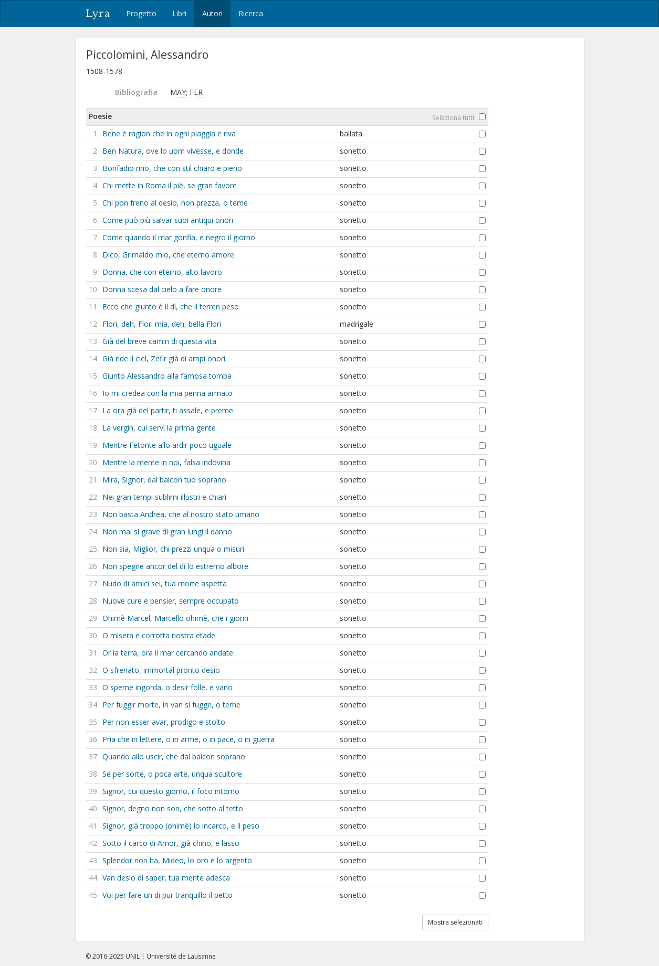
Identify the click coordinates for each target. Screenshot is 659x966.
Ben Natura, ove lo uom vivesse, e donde (173, 151)
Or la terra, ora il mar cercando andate (167, 653)
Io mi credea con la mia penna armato (167, 393)
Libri (179, 13)
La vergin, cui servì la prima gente (159, 428)
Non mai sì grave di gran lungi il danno (167, 531)
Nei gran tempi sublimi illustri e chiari (164, 497)
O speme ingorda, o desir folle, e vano (167, 687)
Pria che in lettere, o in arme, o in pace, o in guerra (188, 739)
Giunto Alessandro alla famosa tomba (167, 376)
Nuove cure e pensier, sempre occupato (170, 601)
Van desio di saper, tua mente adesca (166, 878)
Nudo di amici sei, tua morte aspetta (164, 583)
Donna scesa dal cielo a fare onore (162, 289)
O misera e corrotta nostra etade (158, 635)
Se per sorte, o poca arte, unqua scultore (172, 774)
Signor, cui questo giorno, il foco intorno (170, 791)
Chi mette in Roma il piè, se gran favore (169, 185)
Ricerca (250, 13)
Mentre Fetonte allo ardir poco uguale (167, 445)
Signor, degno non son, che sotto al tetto (172, 808)
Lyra (98, 13)
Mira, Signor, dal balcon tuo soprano (164, 480)
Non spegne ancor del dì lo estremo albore (175, 566)
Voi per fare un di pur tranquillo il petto (167, 895)
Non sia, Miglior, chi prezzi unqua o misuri (173, 549)
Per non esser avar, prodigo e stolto (163, 722)
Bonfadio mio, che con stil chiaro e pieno (172, 168)
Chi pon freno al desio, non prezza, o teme (175, 203)
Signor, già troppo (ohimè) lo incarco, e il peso (180, 826)
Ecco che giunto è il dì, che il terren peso (170, 307)
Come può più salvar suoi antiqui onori (167, 220)
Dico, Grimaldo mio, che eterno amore (168, 255)
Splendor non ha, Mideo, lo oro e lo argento (177, 860)
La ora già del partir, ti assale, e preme (167, 410)
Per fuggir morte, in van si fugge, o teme (171, 705)
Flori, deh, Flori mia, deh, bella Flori (161, 324)
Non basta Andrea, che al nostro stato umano (180, 514)
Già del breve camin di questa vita (159, 341)
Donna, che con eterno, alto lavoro (162, 272)
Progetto (141, 13)
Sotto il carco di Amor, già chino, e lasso (170, 843)
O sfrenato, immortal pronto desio (161, 670)
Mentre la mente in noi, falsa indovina (166, 462)
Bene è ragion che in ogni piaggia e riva (169, 133)
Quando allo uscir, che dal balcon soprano (173, 756)
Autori (212, 13)
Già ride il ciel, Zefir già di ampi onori (163, 358)
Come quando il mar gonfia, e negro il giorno (178, 237)
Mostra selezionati (455, 922)
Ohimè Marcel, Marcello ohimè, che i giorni (175, 618)
